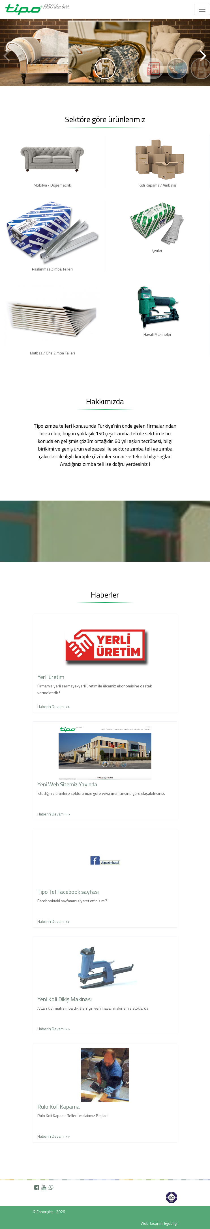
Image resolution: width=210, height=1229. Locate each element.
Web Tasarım (151, 1223)
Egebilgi (170, 1223)
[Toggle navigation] (202, 9)
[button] (203, 46)
